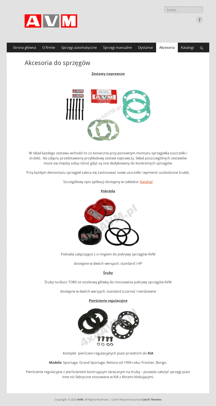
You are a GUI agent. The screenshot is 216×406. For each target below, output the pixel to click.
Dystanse (145, 47)
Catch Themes (151, 399)
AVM (80, 399)
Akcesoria (167, 47)
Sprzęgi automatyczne (79, 47)
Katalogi (187, 47)
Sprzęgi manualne (117, 47)
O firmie (48, 47)
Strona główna (24, 47)
